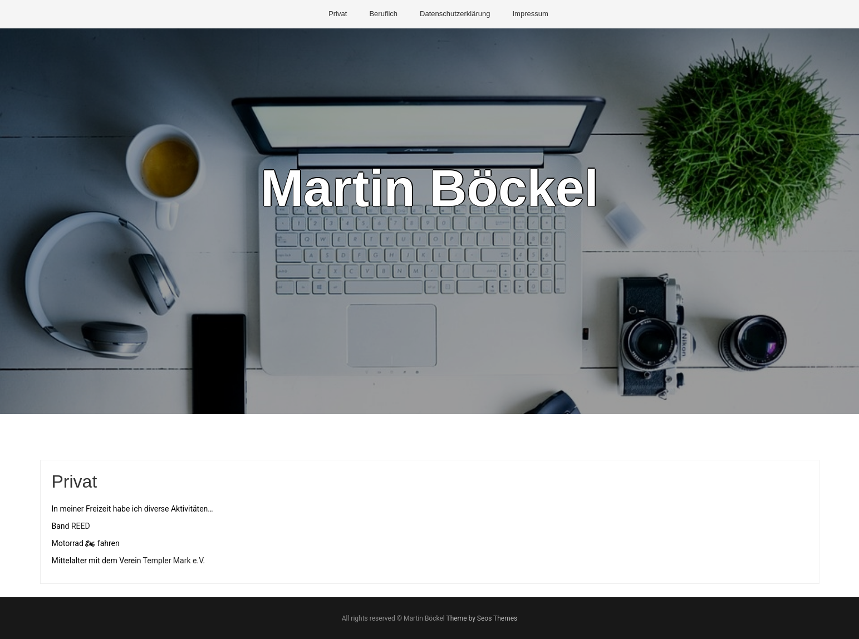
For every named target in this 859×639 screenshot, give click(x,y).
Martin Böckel (429, 188)
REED (80, 526)
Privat (337, 13)
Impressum (530, 13)
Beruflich (383, 13)
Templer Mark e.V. (174, 560)
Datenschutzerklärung (455, 13)
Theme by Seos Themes (481, 618)
